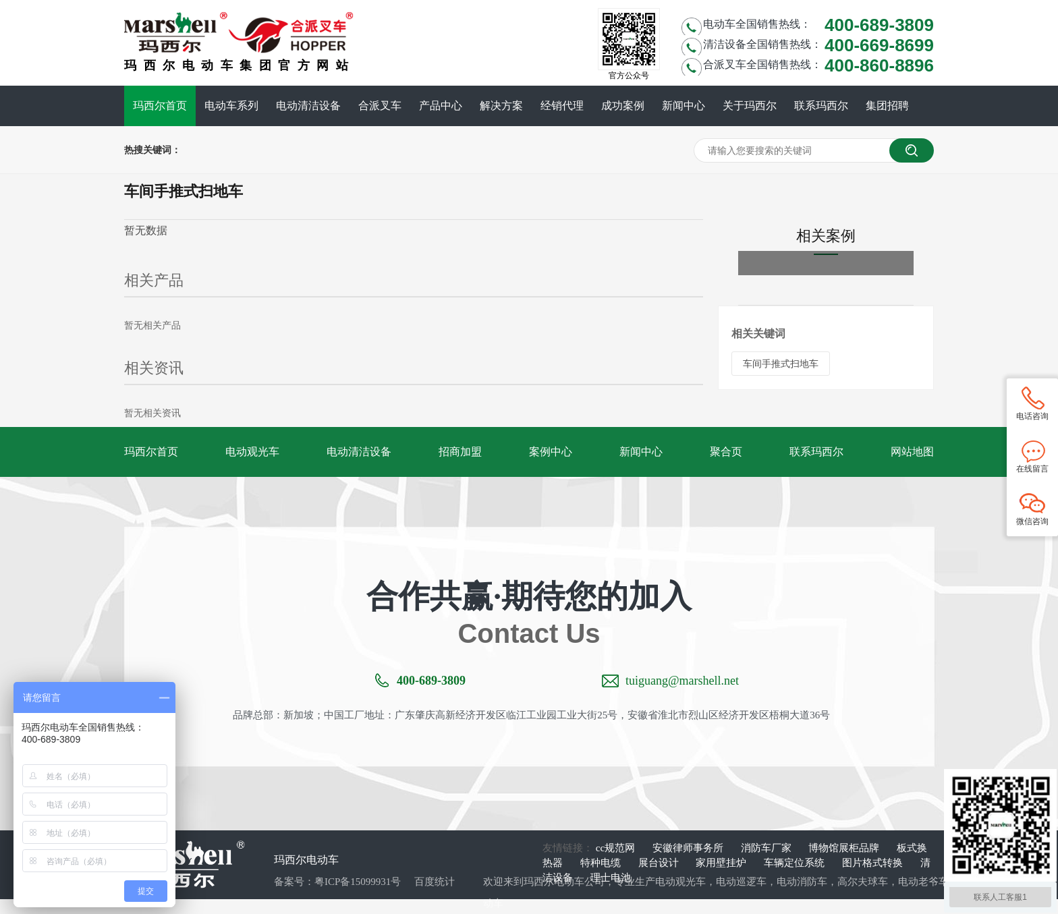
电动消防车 (802, 881)
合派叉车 (379, 105)
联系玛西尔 (821, 105)
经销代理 (562, 105)
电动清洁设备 (308, 105)
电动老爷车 (923, 881)
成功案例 (622, 105)
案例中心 (550, 451)
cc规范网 (617, 847)
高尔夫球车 (862, 881)
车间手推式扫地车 (780, 363)
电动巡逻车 (741, 881)
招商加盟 (460, 451)
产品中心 (440, 105)
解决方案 (501, 105)
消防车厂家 (767, 847)
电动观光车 (252, 451)
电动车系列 (231, 105)
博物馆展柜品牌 (845, 847)
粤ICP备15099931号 (357, 881)
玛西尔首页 (160, 105)
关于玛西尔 (750, 105)
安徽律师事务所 (689, 847)
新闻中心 (683, 105)
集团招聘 (887, 105)
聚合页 (726, 451)
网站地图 (912, 451)
